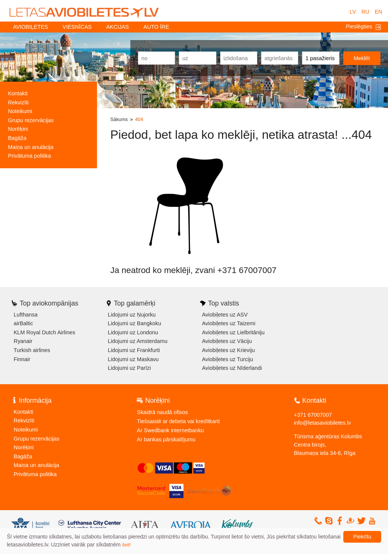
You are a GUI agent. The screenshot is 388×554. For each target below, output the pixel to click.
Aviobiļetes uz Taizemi (228, 323)
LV (353, 12)
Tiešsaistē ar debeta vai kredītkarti (178, 421)
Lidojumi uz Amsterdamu (138, 341)
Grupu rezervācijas (31, 120)
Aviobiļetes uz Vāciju (227, 341)
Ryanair (23, 341)
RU (365, 12)
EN (378, 12)
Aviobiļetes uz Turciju (227, 359)
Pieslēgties (363, 26)
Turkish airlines (32, 350)
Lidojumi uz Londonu (133, 332)
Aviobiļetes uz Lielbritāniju (233, 332)
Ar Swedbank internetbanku (170, 430)
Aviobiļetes (30, 27)
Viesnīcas (77, 27)
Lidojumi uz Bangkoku (134, 323)
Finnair (22, 359)
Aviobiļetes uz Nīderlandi (232, 368)
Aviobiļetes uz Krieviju (228, 350)
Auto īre (156, 27)
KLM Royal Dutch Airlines (44, 332)
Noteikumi (20, 111)
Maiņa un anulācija (30, 147)
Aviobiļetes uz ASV (225, 315)
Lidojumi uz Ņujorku (132, 315)
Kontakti (18, 93)
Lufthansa (26, 315)
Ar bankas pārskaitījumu (166, 439)
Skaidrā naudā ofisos (162, 412)
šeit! (126, 545)
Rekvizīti (18, 102)
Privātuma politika (29, 156)
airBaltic (23, 323)
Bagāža (17, 138)
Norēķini (18, 129)
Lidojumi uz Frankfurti (134, 350)
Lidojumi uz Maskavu (133, 359)
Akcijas (117, 27)
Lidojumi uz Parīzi (129, 368)
